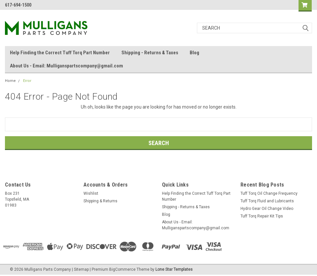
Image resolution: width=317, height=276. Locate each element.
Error (27, 81)
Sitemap (81, 269)
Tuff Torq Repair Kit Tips (261, 216)
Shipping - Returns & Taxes (149, 53)
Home (10, 81)
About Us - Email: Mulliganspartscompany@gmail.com (66, 66)
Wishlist (90, 193)
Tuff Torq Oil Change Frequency (269, 193)
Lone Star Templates (174, 269)
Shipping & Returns (100, 201)
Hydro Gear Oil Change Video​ (266, 208)
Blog (194, 53)
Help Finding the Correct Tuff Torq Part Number (60, 53)
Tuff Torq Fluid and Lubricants (267, 201)
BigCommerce (122, 269)
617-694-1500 (18, 5)
